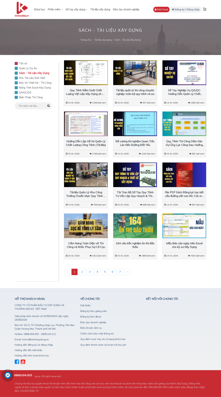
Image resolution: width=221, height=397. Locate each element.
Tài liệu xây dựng (100, 9)
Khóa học (39, 9)
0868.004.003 (23, 375)
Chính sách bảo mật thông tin (97, 333)
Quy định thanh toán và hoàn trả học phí (103, 344)
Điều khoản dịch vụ (91, 327)
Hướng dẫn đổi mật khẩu (28, 350)
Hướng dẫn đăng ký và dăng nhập (34, 344)
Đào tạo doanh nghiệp (126, 9)
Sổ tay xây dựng (76, 9)
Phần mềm (55, 9)
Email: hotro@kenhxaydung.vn (32, 339)
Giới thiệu (85, 305)
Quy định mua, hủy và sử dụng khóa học (103, 339)
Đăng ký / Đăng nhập (186, 9)
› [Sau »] (127, 271)
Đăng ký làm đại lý (90, 316)
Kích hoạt (161, 9)
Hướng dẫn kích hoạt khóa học (32, 355)
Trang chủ (85, 39)
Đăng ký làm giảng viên (93, 311)
